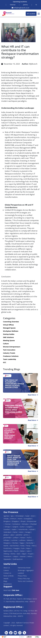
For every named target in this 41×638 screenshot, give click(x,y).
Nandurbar (30, 543)
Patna (34, 546)
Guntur (22, 527)
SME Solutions (8, 337)
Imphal (15, 532)
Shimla (12, 554)
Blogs (5, 581)
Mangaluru (7, 543)
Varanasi (23, 556)
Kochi (29, 537)
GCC (4, 362)
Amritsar (13, 519)
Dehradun (25, 524)
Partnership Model (24, 568)
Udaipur (16, 556)
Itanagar (28, 532)
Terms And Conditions (25, 581)
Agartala (6, 516)
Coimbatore (16, 524)
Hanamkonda (23, 529)
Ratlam (22, 551)
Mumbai (15, 543)
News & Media (8, 576)
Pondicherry (7, 548)
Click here (15, 590)
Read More (33, 395)
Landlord (21, 573)
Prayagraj (16, 548)
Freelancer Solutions (10, 356)
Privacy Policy (22, 576)
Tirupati (30, 554)
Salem (29, 551)
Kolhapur (6, 540)
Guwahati (6, 529)
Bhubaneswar (31, 521)
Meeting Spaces (9, 340)
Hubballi (32, 529)
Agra (12, 516)
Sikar (18, 554)
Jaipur (13, 535)
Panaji (28, 546)
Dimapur (8, 527)
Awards (5, 578)
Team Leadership (9, 359)
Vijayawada (7, 559)
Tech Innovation (9, 350)
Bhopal (23, 521)
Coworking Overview (11, 322)
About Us (6, 568)
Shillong (6, 554)
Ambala (6, 519)
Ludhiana (22, 540)
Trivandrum (7, 556)
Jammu (26, 535)
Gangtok (15, 527)
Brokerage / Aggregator (26, 570)
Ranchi (16, 551)
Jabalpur (6, 535)
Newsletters (7, 584)
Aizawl (27, 516)
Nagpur (22, 543)
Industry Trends (9, 353)
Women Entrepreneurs (11, 347)
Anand (20, 519)
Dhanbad (33, 524)
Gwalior (14, 529)
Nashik (6, 546)
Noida (22, 546)
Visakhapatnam (17, 559)
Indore (21, 532)
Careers (6, 570)
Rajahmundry (8, 551)
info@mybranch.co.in (20, 8)
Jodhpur (16, 537)
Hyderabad (7, 532)
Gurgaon (29, 527)
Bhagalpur (15, 521)
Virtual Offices (8, 325)
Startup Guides (8, 334)
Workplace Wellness (10, 331)
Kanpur (23, 537)
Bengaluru (7, 521)
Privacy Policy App (24, 578)
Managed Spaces (9, 328)
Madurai (30, 540)
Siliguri (24, 554)
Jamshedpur (7, 537)
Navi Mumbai (14, 546)
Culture (6, 344)
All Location (31, 14)
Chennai (8, 524)
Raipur (28, 548)
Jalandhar (19, 535)
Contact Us (7, 573)
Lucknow (14, 540)
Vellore (29, 556)
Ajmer (33, 516)
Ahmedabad (19, 516)
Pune (23, 548)
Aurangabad (28, 519)
